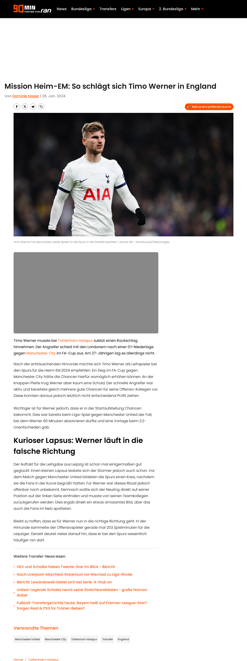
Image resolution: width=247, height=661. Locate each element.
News (62, 9)
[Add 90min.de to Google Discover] (209, 106)
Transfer (107, 639)
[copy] (41, 106)
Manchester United (27, 639)
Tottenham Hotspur (84, 639)
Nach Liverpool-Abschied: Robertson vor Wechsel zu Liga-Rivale (74, 574)
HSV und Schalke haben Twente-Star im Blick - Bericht (66, 566)
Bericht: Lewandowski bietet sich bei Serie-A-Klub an (64, 582)
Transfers (108, 9)
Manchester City (55, 639)
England (123, 639)
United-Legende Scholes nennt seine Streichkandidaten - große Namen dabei (82, 592)
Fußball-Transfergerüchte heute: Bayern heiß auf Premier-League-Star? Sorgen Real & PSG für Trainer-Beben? (82, 605)
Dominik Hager (25, 96)
